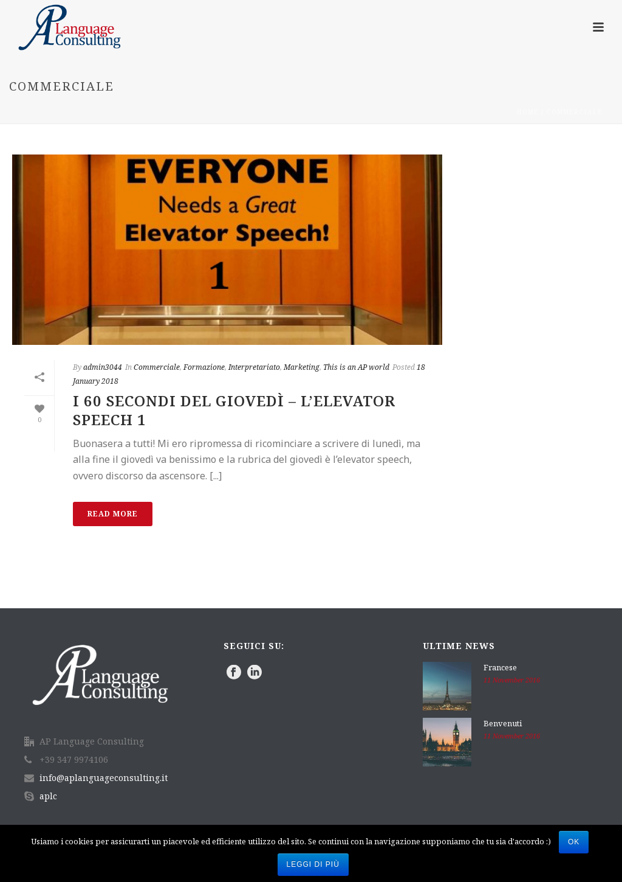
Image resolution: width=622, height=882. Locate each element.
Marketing (302, 367)
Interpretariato (254, 367)
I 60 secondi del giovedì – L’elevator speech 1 (234, 410)
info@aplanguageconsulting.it (103, 778)
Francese (500, 667)
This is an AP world (356, 367)
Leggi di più (313, 864)
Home (528, 112)
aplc (48, 796)
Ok (573, 842)
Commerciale (574, 112)
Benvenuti (503, 723)
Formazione (204, 367)
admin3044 (102, 367)
